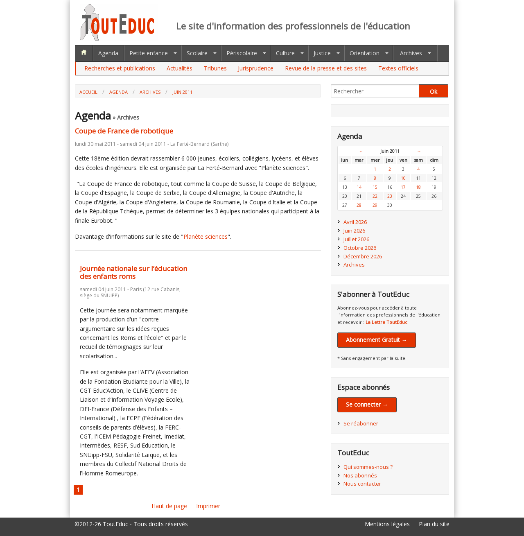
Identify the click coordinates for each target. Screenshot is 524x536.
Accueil (88, 92)
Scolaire (197, 53)
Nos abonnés (360, 475)
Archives (411, 53)
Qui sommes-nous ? (368, 466)
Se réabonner (360, 423)
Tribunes (215, 68)
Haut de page (169, 506)
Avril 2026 (355, 222)
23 (389, 196)
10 (403, 178)
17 (403, 187)
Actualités (179, 68)
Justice (322, 53)
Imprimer (208, 506)
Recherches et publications (119, 68)
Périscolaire (241, 53)
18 (418, 187)
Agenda (108, 53)
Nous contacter (362, 483)
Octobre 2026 (359, 247)
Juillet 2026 (356, 239)
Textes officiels (398, 68)
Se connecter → (367, 404)
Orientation (364, 53)
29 (375, 205)
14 (359, 187)
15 (375, 187)
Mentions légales (387, 524)
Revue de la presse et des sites (326, 68)
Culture (285, 53)
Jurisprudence (255, 68)
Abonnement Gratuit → (376, 340)
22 (375, 196)
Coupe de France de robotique (124, 131)
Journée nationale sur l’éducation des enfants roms (133, 272)
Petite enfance (148, 53)
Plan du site (434, 524)
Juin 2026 (354, 230)
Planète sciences (205, 236)
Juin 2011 (182, 92)
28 (359, 205)
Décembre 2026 (362, 256)
